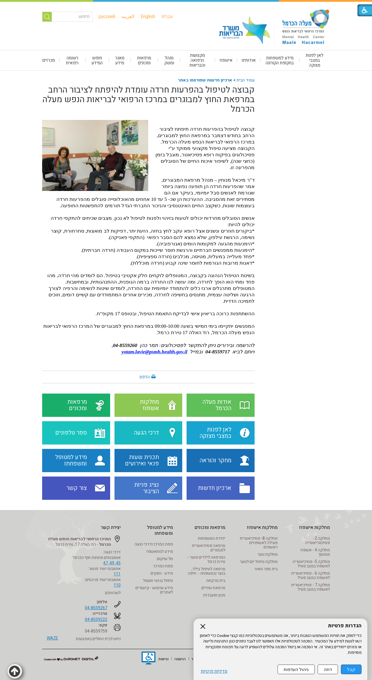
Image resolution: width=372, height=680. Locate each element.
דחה (328, 669)
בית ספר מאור (266, 569)
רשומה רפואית (72, 60)
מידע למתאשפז (159, 551)
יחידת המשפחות (211, 538)
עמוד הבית (246, 80)
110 (117, 585)
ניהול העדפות (296, 669)
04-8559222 (96, 620)
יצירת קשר (111, 527)
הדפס (144, 377)
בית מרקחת (215, 581)
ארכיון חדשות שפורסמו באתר (205, 80)
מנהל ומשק (169, 60)
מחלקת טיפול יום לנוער (259, 562)
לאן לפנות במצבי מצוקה (314, 60)
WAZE (52, 638)
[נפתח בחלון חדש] (148, 658)
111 (117, 574)
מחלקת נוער (267, 554)
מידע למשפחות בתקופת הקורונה (280, 60)
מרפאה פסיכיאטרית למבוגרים (208, 548)
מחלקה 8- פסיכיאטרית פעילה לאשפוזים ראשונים (259, 542)
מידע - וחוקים (162, 573)
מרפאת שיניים (213, 588)
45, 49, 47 (112, 563)
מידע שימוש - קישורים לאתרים (154, 590)
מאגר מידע (119, 60)
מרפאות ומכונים (144, 60)
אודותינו (249, 60)
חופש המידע (97, 60)
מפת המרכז (163, 566)
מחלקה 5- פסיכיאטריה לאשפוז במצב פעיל (311, 564)
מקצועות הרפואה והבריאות (197, 60)
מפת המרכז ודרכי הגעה (154, 544)
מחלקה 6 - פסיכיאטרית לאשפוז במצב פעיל (310, 575)
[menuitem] (167, 16)
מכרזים (48, 60)
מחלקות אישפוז (314, 527)
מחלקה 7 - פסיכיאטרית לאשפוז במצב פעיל (310, 587)
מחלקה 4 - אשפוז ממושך (315, 552)
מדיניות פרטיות (214, 671)
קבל (351, 669)
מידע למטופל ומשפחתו (160, 530)
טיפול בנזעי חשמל (158, 581)
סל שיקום (165, 559)
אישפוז (226, 60)
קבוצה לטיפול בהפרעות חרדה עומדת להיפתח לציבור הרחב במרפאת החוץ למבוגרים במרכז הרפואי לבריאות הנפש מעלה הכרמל (148, 100)
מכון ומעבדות (214, 595)
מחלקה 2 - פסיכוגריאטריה (317, 540)
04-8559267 (96, 608)
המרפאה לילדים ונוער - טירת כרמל (206, 559)
